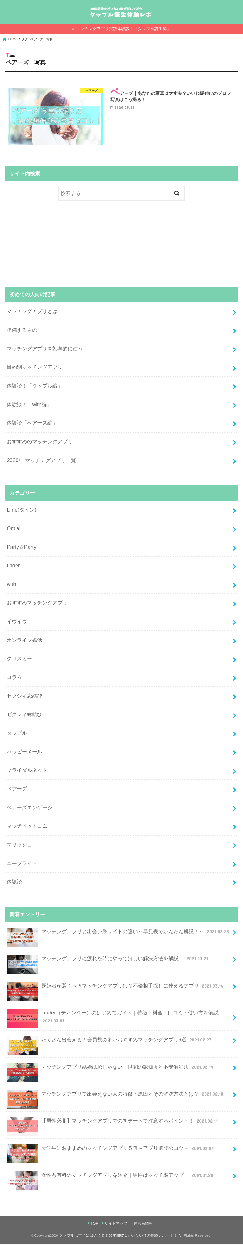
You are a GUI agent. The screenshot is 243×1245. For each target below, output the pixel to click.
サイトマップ (116, 1224)
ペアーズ (17, 789)
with (11, 585)
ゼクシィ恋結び (24, 697)
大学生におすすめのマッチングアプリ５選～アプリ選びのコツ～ (111, 1151)
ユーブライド (22, 864)
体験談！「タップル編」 (35, 386)
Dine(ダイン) (21, 510)
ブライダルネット (27, 771)
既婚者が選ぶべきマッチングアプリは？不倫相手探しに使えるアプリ (116, 989)
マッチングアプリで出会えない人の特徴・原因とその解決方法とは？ (116, 1097)
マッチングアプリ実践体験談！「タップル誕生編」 (123, 28)
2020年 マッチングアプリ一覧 (41, 461)
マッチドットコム (27, 827)
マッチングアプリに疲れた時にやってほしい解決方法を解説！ (108, 961)
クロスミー (19, 659)
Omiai (13, 529)
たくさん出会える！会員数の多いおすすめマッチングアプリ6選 (110, 1043)
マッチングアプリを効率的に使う (45, 349)
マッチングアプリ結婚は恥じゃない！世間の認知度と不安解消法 (110, 1070)
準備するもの (22, 331)
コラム (14, 678)
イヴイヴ (17, 622)
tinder (13, 566)
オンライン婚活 (24, 641)
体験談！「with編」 (29, 405)
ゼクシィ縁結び (24, 715)
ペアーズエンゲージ (29, 808)
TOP (94, 1224)
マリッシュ (19, 845)
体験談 (14, 882)
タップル (17, 734)
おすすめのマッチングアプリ (40, 442)
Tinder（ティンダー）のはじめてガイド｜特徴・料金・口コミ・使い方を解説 (112, 1019)
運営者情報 (143, 1224)
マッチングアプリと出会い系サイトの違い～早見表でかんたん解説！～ (118, 935)
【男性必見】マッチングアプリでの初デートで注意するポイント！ (113, 1124)
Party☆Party (21, 548)
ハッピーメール (24, 752)
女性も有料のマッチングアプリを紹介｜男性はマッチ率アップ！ (110, 1178)
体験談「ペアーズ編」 (32, 424)
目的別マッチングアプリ (35, 368)
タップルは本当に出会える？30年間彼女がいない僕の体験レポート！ (118, 1236)
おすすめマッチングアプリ (37, 604)
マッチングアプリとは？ (35, 312)
